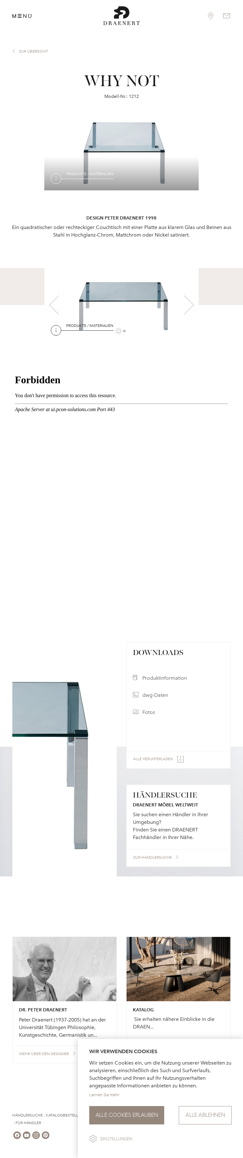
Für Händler (28, 1123)
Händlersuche (27, 1115)
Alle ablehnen (205, 1115)
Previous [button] (54, 305)
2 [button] (124, 331)
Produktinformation (164, 678)
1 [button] (119, 331)
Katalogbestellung (66, 1115)
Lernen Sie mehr (104, 1094)
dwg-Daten (155, 695)
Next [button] (189, 305)
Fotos (148, 712)
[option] (121, 151)
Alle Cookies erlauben (127, 1115)
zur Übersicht (33, 51)
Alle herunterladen (153, 759)
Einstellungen (116, 1139)
